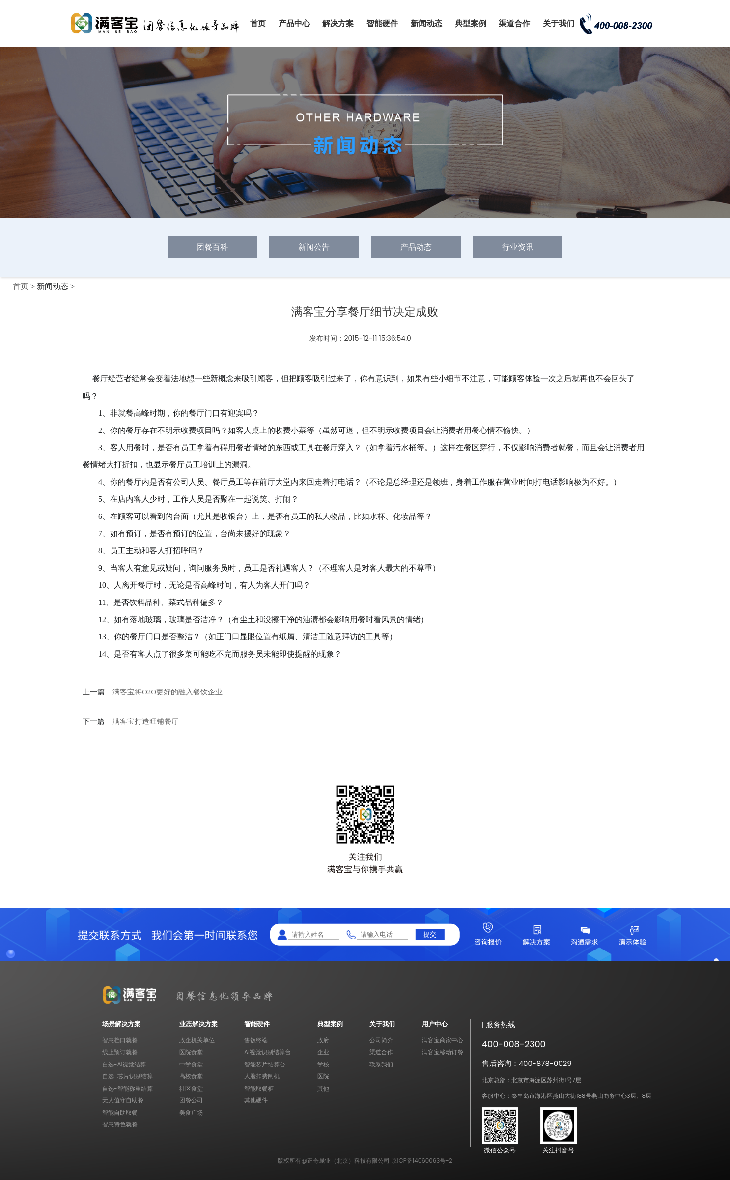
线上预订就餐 (120, 1052)
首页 (258, 23)
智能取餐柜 (259, 1089)
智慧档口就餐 (120, 1040)
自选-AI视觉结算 (124, 1064)
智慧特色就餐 (120, 1124)
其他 (323, 1089)
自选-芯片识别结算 (127, 1076)
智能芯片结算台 (264, 1064)
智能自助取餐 (120, 1113)
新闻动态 (426, 23)
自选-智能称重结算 (127, 1089)
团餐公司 (191, 1100)
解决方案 (338, 23)
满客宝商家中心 (442, 1040)
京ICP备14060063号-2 (422, 1161)
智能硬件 (382, 23)
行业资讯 (517, 247)
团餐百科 (212, 247)
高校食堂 (191, 1076)
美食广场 (191, 1113)
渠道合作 (514, 23)
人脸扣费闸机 (262, 1076)
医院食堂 (191, 1052)
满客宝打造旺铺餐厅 (145, 721)
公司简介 (381, 1040)
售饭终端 (256, 1040)
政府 (323, 1040)
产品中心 (294, 23)
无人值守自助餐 (122, 1100)
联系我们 (381, 1064)
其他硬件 (256, 1100)
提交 (429, 934)
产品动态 (416, 247)
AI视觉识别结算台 (267, 1052)
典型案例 (470, 23)
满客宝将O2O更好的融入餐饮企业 (167, 692)
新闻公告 (314, 247)
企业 (323, 1052)
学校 (323, 1064)
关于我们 (558, 23)
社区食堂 (191, 1089)
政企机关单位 (197, 1040)
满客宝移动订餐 (442, 1052)
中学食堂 (191, 1064)
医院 (323, 1076)
